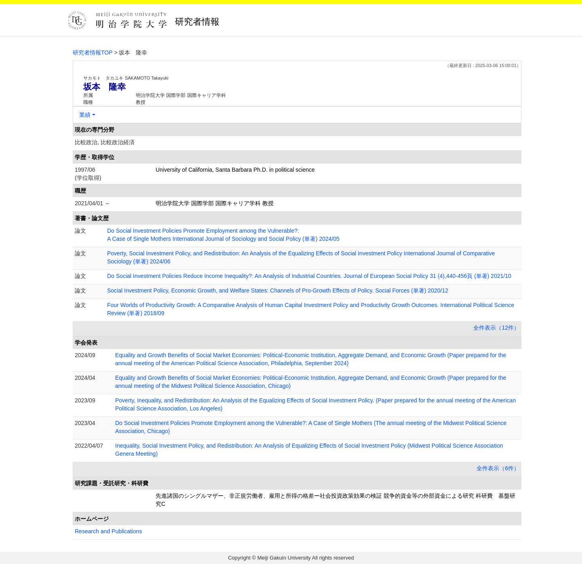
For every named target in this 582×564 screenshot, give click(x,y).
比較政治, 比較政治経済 (105, 142)
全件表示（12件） (496, 327)
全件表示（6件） (498, 468)
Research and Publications (108, 531)
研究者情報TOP (93, 52)
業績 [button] (85, 115)
